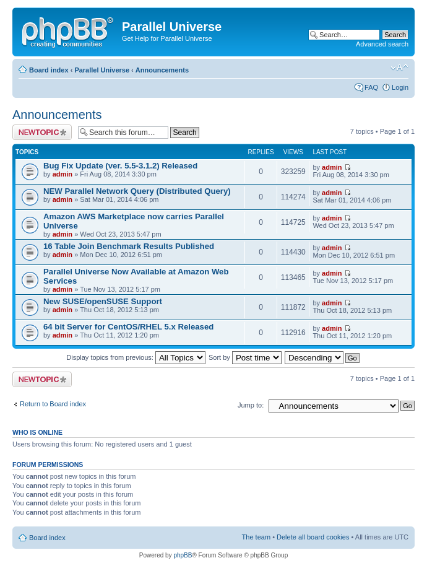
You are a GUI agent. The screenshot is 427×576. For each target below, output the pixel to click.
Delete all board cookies (313, 537)
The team (256, 537)
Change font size (399, 67)
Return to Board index (53, 404)
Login (400, 87)
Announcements (162, 70)
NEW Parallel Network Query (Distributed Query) (137, 191)
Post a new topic (42, 132)
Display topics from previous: (135, 357)
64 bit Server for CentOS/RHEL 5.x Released (128, 326)
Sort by (245, 357)
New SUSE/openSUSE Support (102, 301)
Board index (49, 70)
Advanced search (382, 44)
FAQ (371, 87)
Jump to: (251, 405)
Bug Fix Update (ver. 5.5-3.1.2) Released (120, 165)
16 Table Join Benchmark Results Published (128, 246)
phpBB (182, 555)
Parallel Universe (101, 70)
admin (62, 174)
